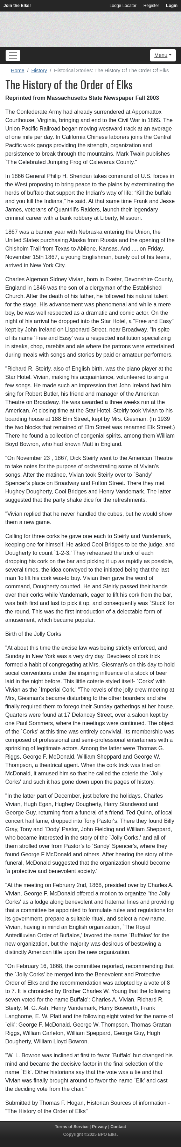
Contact (118, 1126)
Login (171, 5)
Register (151, 5)
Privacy (99, 1126)
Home (17, 70)
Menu (161, 55)
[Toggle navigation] (13, 55)
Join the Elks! (17, 5)
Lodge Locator (123, 5)
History (39, 70)
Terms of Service (72, 1126)
